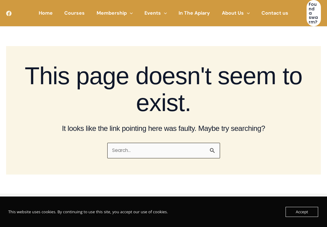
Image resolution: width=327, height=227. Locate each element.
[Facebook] (9, 11)
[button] (117, 11)
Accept (302, 211)
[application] (132, 11)
